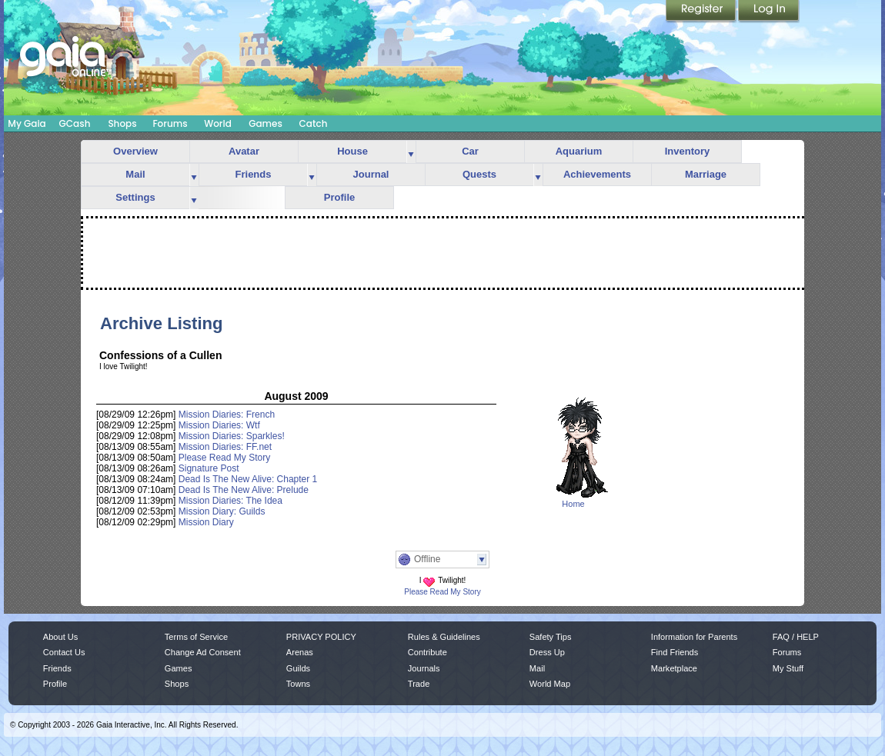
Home (573, 503)
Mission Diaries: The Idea (230, 500)
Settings (135, 197)
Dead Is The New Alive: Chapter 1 (248, 479)
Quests (479, 174)
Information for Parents (694, 636)
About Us (60, 636)
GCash (75, 123)
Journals (424, 668)
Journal (371, 174)
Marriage (705, 174)
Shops (122, 123)
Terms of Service (196, 636)
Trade (418, 683)
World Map (549, 683)
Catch (313, 123)
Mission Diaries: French (227, 414)
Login (769, 11)
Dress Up (547, 652)
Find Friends (674, 652)
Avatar (244, 151)
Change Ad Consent (203, 652)
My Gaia (26, 123)
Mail (135, 174)
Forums (169, 123)
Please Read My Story (224, 457)
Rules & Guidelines (444, 636)
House (352, 151)
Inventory (687, 151)
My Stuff (788, 668)
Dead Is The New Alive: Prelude (244, 490)
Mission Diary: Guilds (222, 511)
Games (265, 123)
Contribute (427, 652)
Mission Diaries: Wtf (219, 425)
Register (702, 11)
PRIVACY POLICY (321, 636)
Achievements (597, 174)
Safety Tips (550, 636)
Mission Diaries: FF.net (225, 446)
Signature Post (209, 468)
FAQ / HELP (796, 636)
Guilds (298, 668)
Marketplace (674, 668)
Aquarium (579, 151)
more (411, 152)
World (218, 123)
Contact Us (64, 652)
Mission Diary (206, 522)
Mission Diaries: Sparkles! (232, 436)
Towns (298, 683)
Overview (135, 151)
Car (470, 151)
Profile (339, 197)
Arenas (299, 652)
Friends (253, 174)
